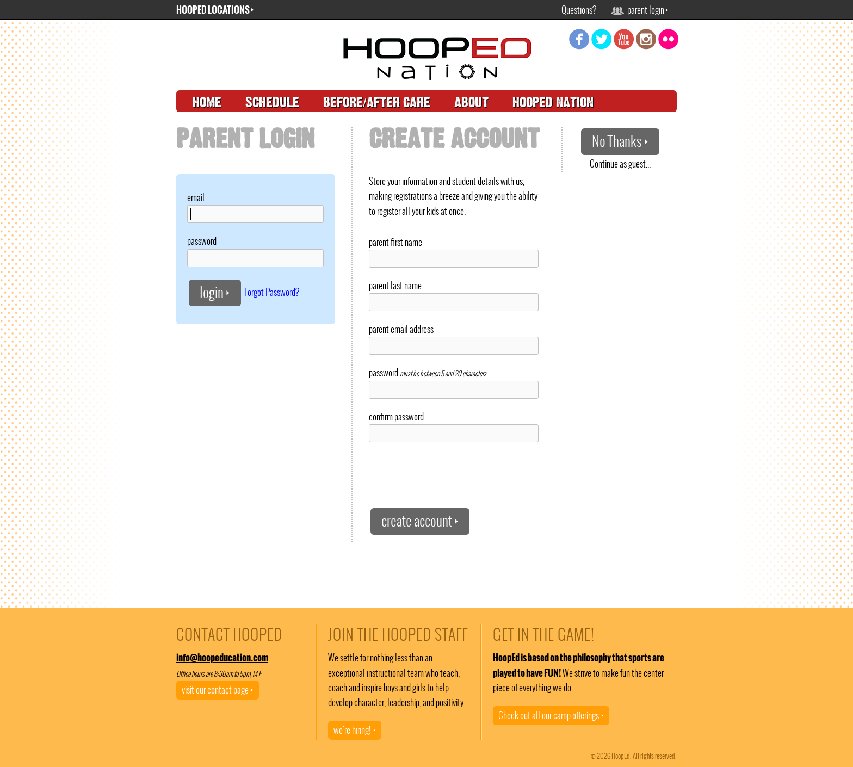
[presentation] (451, 474)
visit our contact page (218, 689)
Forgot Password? (271, 291)
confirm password (396, 416)
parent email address (401, 329)
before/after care (376, 102)
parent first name (395, 242)
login (215, 292)
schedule (272, 102)
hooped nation (553, 102)
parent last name (395, 285)
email (196, 197)
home (207, 102)
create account (420, 521)
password (202, 241)
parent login (640, 9)
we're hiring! (354, 730)
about (471, 102)
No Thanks (620, 141)
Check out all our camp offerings (551, 715)
